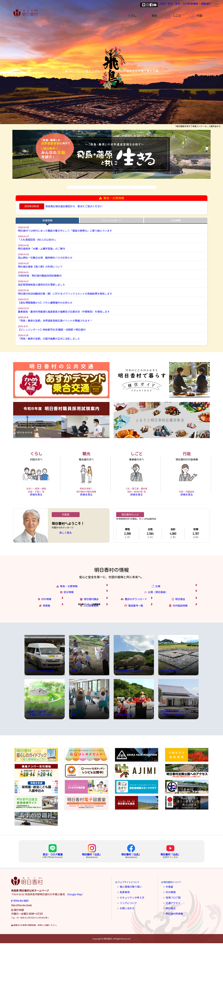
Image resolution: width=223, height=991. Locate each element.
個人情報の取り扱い (129, 934)
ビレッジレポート (111, 220)
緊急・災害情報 (81, 598)
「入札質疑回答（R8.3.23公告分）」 (37, 239)
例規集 (51, 645)
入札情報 (176, 220)
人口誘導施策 (94, 645)
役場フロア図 (172, 944)
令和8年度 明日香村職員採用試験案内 (39, 275)
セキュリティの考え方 (130, 944)
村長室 (169, 934)
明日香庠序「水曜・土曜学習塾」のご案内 (41, 248)
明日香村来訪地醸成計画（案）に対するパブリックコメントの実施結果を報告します (65, 293)
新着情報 (47, 220)
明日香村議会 (94, 629)
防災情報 (83, 612)
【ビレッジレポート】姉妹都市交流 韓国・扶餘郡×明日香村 (51, 329)
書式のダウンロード (137, 629)
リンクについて (127, 949)
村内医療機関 (181, 4)
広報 (174, 598)
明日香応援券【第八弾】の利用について (40, 266)
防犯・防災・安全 (156, 4)
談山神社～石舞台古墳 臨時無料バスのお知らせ (45, 257)
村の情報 (50, 629)
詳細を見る (36, 499)
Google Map (75, 942)
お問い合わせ (126, 954)
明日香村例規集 (173, 959)
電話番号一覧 (139, 645)
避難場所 (202, 4)
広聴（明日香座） (169, 612)
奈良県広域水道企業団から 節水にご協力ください (73, 206)
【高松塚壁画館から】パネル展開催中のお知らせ (45, 302)
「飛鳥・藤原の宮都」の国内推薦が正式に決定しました (49, 338)
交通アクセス (172, 949)
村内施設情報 (183, 645)
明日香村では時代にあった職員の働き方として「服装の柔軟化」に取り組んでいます (65, 230)
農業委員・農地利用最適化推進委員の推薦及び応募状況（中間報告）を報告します (64, 311)
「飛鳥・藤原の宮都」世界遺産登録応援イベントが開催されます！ (55, 320)
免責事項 (124, 939)
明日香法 (184, 629)
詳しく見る (65, 540)
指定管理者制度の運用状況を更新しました (41, 284)
